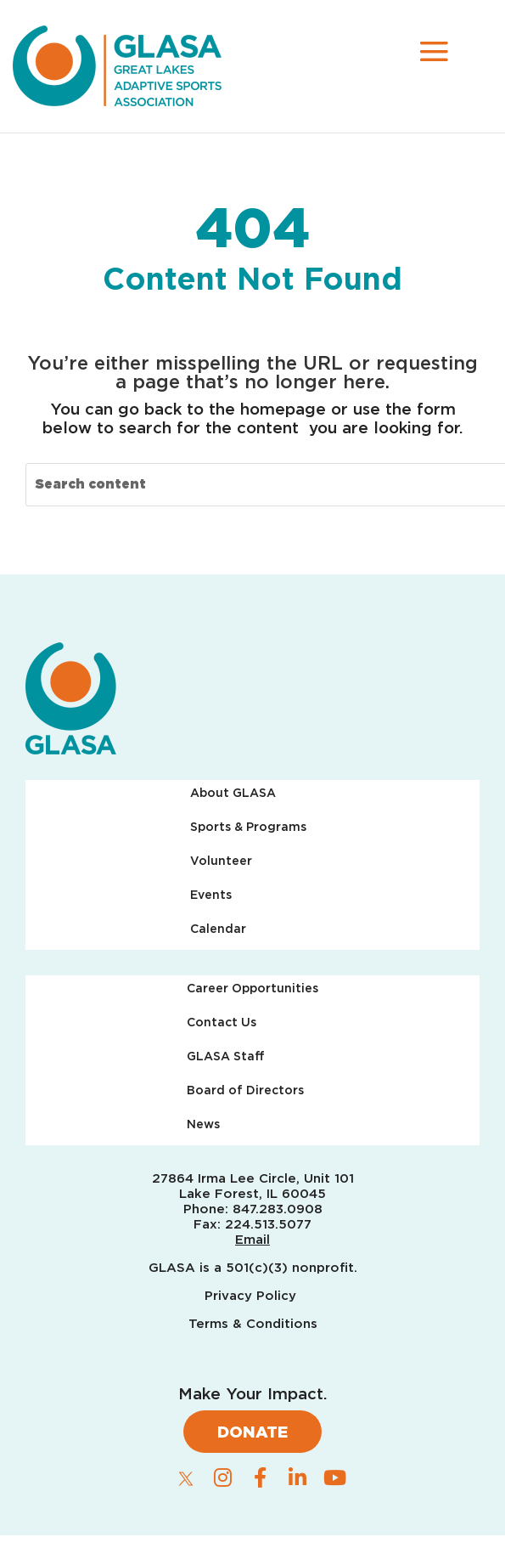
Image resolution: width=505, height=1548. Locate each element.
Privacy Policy (252, 1295)
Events (211, 895)
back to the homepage (235, 408)
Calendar (218, 929)
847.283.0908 (278, 1209)
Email (252, 1239)
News (203, 1124)
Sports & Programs (248, 827)
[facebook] (260, 1477)
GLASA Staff (226, 1056)
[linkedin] (298, 1477)
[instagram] (223, 1477)
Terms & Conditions (252, 1323)
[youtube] (335, 1477)
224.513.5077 (268, 1224)
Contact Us (221, 1022)
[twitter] (186, 1478)
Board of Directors (245, 1090)
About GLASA (233, 793)
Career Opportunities (252, 988)
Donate (252, 1431)
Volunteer (221, 861)
